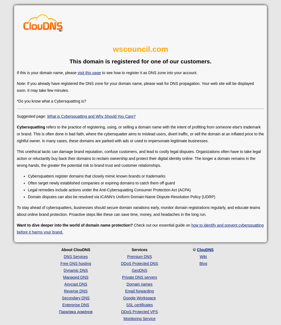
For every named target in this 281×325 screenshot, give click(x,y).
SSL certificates (139, 305)
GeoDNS (139, 270)
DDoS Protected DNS (139, 263)
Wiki (203, 256)
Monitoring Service (140, 318)
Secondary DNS (75, 298)
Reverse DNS (76, 291)
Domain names (139, 284)
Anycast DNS (75, 284)
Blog (203, 263)
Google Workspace (139, 298)
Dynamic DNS (76, 270)
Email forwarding (139, 291)
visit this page (89, 73)
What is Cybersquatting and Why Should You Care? (91, 116)
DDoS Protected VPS (139, 312)
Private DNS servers (139, 277)
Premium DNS (139, 256)
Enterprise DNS (75, 305)
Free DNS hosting (75, 263)
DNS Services (76, 256)
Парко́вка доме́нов (76, 312)
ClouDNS (205, 250)
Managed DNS (76, 277)
